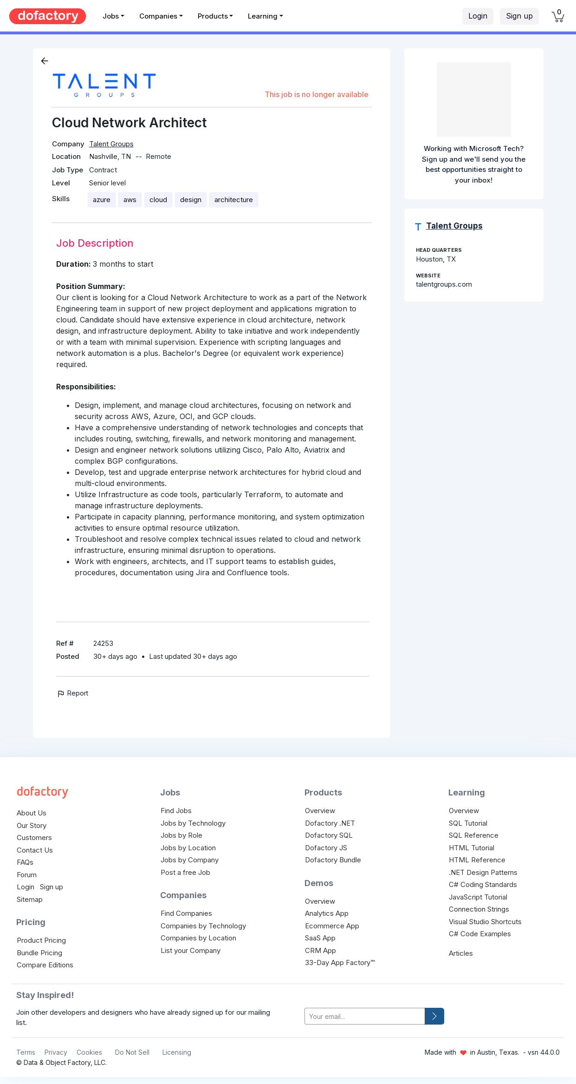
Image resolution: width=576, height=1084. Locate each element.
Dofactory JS (326, 847)
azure (101, 199)
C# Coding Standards (483, 884)
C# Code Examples (480, 933)
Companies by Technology (203, 925)
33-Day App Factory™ (340, 962)
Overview (320, 810)
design (190, 199)
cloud (158, 199)
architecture (233, 199)
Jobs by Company (190, 859)
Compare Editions (45, 964)
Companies (158, 16)
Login (477, 15)
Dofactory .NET (330, 823)
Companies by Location (198, 937)
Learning (263, 16)
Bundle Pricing (39, 952)
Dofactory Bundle (333, 859)
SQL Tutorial (468, 823)
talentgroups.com (444, 284)
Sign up (519, 15)
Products (213, 16)
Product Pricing (41, 940)
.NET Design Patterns (483, 872)
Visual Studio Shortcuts (485, 921)
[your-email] (364, 1016)
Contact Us (35, 850)
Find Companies (186, 913)
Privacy (56, 1052)
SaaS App (320, 937)
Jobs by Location (188, 847)
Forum (27, 874)
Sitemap (30, 899)
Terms (25, 1052)
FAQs (25, 862)
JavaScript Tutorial (478, 897)
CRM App (320, 950)
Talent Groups (111, 143)
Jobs (111, 16)
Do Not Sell (132, 1052)
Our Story (31, 825)
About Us (31, 812)
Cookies (89, 1052)
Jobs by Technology (193, 823)
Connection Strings (479, 909)
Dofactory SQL (329, 835)
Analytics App (327, 913)
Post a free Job (185, 872)
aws (129, 199)
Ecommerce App (332, 925)
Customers (34, 837)
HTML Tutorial (471, 847)
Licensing (176, 1052)
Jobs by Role (181, 835)
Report (72, 693)
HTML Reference (477, 859)
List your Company (190, 950)
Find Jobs (176, 810)
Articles (461, 953)
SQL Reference (473, 835)
